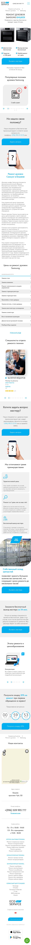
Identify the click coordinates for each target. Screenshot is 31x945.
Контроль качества (15, 890)
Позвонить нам (15, 813)
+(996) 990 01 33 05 (17, 135)
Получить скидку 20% (15, 726)
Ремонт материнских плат (15, 872)
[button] (9, 108)
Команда (15, 886)
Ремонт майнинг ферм (15, 875)
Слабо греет (15, 103)
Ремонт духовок (10, 11)
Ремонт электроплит (15, 851)
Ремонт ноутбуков (15, 866)
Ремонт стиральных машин (15, 842)
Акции (15, 895)
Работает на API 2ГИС (16, 779)
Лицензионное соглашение (15, 780)
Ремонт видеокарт (15, 874)
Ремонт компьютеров (15, 868)
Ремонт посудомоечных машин (15, 845)
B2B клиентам (15, 893)
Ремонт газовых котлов (15, 858)
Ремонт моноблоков (15, 870)
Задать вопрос (15, 142)
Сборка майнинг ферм (15, 879)
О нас (15, 891)
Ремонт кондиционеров (15, 860)
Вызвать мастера (15, 61)
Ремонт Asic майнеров (15, 877)
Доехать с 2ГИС (25, 781)
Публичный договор (15, 919)
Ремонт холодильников (15, 844)
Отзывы (15, 888)
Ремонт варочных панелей (15, 847)
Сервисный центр (14, 9)
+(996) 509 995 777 (18, 3)
